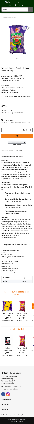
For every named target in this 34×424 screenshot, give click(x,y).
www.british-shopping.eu (9, 389)
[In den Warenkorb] (2, 23)
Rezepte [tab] (19, 150)
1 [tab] (16, 58)
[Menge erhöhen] (30, 130)
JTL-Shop (20, 421)
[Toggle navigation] (2, 1)
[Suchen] (14, 9)
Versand (17, 113)
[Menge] (14, 130)
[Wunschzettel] (19, 5)
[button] (15, 5)
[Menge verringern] (4, 130)
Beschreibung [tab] (7, 150)
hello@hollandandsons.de (12, 387)
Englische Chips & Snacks (17, 78)
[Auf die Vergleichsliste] (24, 28)
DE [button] (10, 5)
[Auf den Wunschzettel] (29, 28)
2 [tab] (17, 58)
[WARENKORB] (23, 5)
